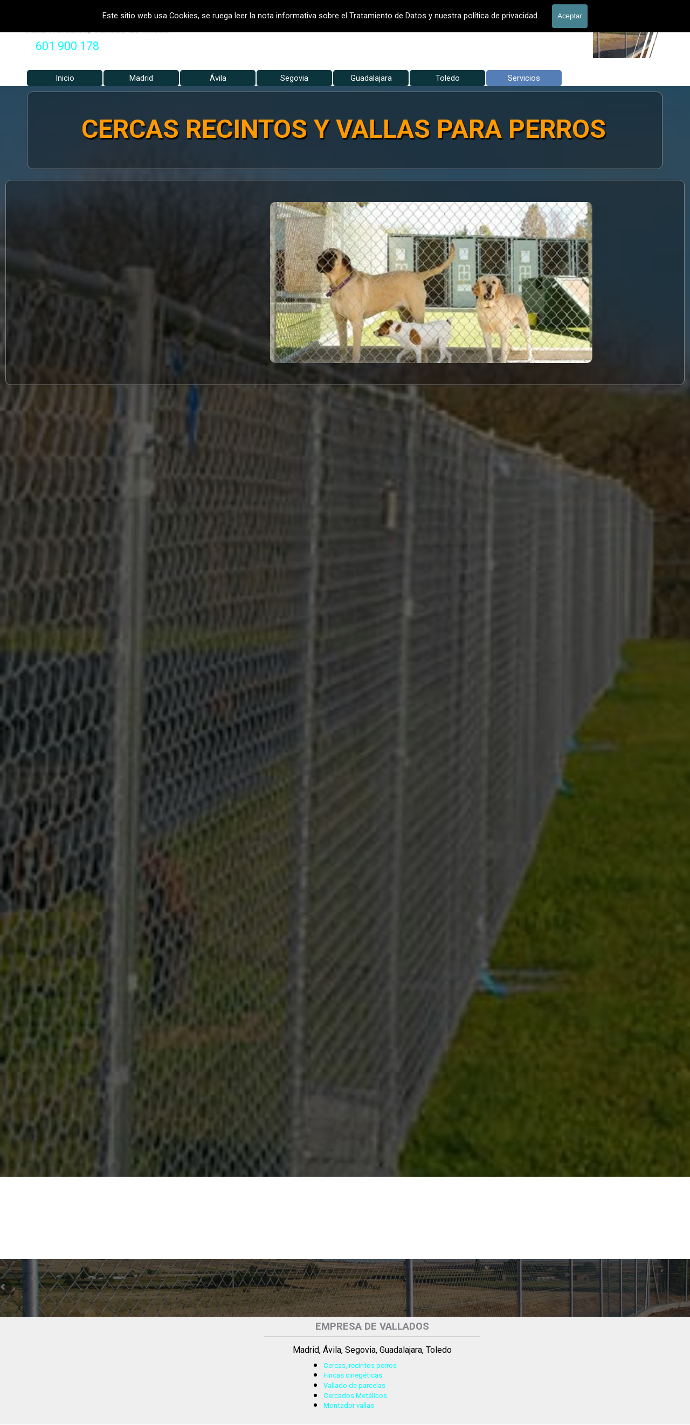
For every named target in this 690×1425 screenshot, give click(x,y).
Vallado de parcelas (354, 1385)
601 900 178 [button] (67, 46)
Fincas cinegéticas (352, 1375)
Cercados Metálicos (355, 1396)
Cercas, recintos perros (360, 1365)
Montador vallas (348, 1405)
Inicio (65, 78)
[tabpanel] (67, 46)
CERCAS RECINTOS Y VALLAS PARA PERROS (344, 129)
